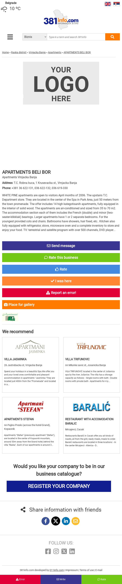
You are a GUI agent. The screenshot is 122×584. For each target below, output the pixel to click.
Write (61, 579)
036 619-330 (60, 188)
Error (20, 579)
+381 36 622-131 (22, 188)
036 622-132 (42, 188)
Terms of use (87, 570)
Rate (102, 579)
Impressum (72, 570)
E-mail (98, 570)
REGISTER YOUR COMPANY (59, 486)
